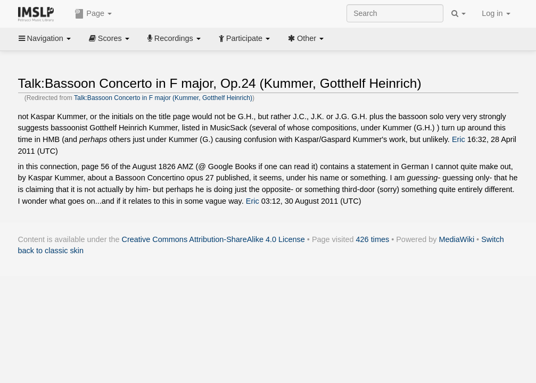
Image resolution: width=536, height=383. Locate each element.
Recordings (174, 38)
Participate (244, 38)
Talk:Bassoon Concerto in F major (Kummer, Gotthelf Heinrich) (163, 98)
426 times (373, 239)
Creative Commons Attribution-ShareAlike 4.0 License (213, 239)
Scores (109, 38)
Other (306, 38)
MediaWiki (457, 239)
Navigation (45, 38)
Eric (458, 139)
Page (93, 14)
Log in (496, 13)
